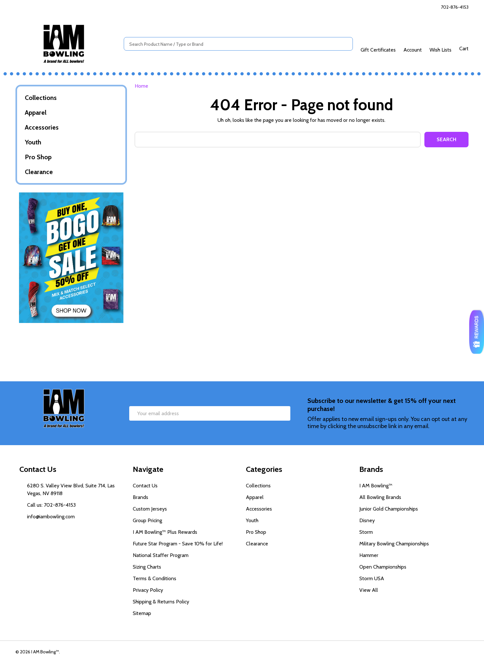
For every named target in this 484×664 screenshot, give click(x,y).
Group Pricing (147, 520)
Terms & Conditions (154, 578)
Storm (366, 532)
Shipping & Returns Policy (161, 602)
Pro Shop (38, 157)
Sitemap (142, 613)
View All (368, 590)
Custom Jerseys (150, 509)
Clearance (39, 172)
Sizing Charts (147, 567)
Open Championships (382, 567)
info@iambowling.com (51, 516)
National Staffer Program (161, 555)
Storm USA (371, 578)
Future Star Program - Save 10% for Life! (178, 544)
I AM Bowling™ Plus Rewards (165, 532)
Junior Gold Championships (388, 509)
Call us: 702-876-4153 (51, 505)
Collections (41, 98)
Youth (33, 142)
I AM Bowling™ (375, 486)
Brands (140, 497)
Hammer (368, 555)
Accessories (42, 127)
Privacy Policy (148, 590)
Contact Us (145, 486)
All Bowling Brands (380, 497)
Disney (367, 520)
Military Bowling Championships (394, 544)
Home (141, 86)
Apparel (35, 112)
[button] (71, 257)
